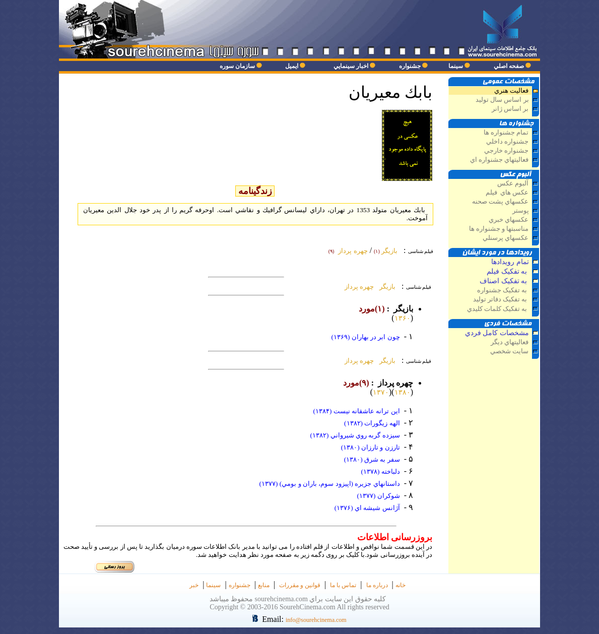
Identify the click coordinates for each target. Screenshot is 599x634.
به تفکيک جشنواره (503, 290)
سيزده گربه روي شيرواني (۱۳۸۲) (355, 435)
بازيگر (385, 286)
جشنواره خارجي (506, 150)
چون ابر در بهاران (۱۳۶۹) (365, 337)
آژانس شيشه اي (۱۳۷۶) (367, 508)
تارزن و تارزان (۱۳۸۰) (370, 447)
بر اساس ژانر (509, 108)
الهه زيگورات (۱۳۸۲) (372, 423)
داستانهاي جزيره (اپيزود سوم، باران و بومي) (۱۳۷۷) (329, 483)
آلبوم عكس (512, 183)
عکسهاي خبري (508, 219)
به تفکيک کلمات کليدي (498, 308)
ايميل (291, 66)
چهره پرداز (357, 286)
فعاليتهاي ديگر (508, 342)
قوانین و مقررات (299, 585)
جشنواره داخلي (507, 141)
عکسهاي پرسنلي (505, 237)
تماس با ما (343, 585)
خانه (400, 585)
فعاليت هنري (511, 90)
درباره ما (377, 585)
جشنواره (410, 66)
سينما (455, 66)
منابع (264, 585)
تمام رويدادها (510, 262)
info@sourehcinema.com (316, 619)
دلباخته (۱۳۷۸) (380, 471)
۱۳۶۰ (402, 318)
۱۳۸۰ (402, 392)
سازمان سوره (237, 66)
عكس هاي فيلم (507, 192)
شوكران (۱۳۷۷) (378, 495)
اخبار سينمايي (351, 66)
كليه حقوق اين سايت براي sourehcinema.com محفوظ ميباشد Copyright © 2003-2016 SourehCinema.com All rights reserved (300, 603)
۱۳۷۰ (381, 392)
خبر (193, 585)
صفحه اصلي (509, 66)
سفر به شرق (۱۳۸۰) (372, 459)
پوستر (520, 210)
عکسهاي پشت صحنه (500, 201)
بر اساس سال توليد (501, 99)
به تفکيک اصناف (504, 281)
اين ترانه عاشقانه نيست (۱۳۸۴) (356, 411)
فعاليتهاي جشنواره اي (499, 159)
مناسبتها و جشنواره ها (499, 228)
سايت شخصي (509, 351)
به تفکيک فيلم (508, 271)
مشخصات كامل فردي (497, 333)
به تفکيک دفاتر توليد (501, 299)
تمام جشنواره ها (506, 132)
